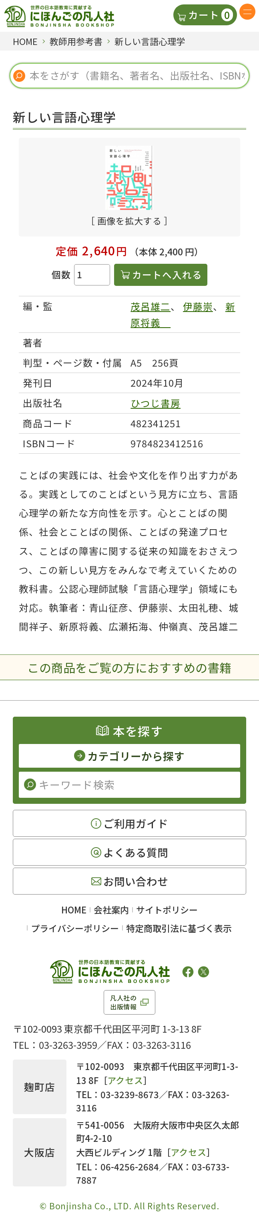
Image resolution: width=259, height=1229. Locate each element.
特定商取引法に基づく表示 (179, 927)
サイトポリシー (167, 909)
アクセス (125, 1080)
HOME (73, 909)
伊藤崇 (198, 306)
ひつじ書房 (156, 403)
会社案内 (111, 909)
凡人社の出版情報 (123, 1002)
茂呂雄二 (151, 306)
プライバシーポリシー (75, 927)
